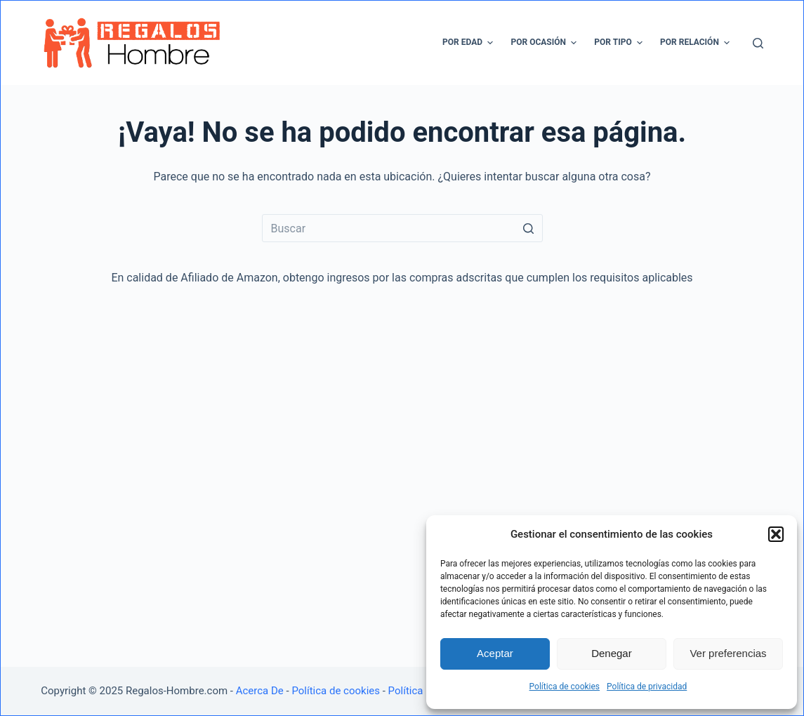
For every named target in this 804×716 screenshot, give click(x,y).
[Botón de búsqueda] (529, 228)
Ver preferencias (728, 653)
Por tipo (620, 43)
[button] (776, 534)
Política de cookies (564, 686)
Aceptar (495, 653)
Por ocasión (545, 43)
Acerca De (260, 690)
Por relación (696, 43)
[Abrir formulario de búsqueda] (758, 43)
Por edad (469, 43)
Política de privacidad (647, 686)
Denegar (611, 653)
